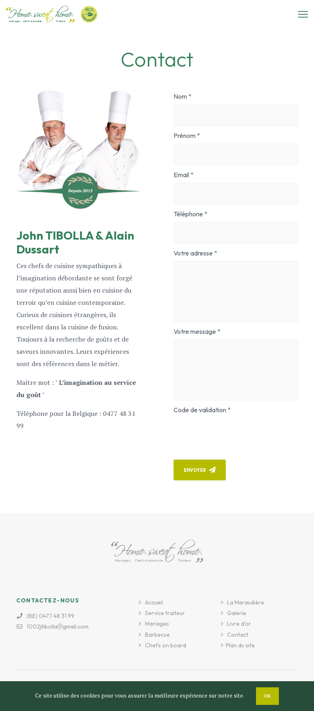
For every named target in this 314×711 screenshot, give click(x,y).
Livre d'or (239, 623)
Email (181, 175)
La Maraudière (245, 602)
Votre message (195, 331)
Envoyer (200, 470)
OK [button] (267, 696)
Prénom (185, 135)
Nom (180, 96)
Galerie (236, 613)
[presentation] (236, 434)
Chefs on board (165, 645)
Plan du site (240, 645)
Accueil (154, 602)
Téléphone (188, 214)
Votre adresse (193, 253)
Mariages (157, 623)
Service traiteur (165, 613)
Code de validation (200, 410)
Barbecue (157, 634)
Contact (237, 634)
